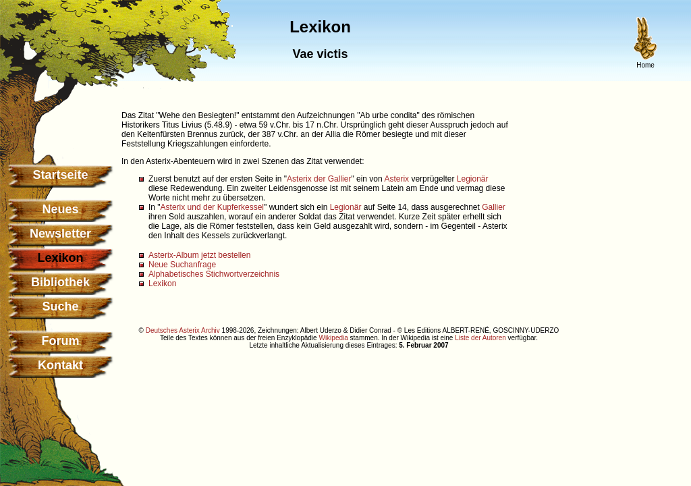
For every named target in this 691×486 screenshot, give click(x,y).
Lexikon (162, 283)
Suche (60, 306)
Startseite (60, 175)
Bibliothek (60, 282)
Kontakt (60, 365)
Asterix (396, 179)
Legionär (473, 179)
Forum (61, 341)
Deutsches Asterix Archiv (183, 330)
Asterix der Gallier (319, 179)
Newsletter (60, 233)
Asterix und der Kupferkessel (212, 207)
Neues (60, 209)
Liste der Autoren (480, 338)
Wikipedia (333, 338)
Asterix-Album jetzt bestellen (199, 255)
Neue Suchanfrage (182, 264)
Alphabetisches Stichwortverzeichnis (213, 274)
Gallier (493, 207)
